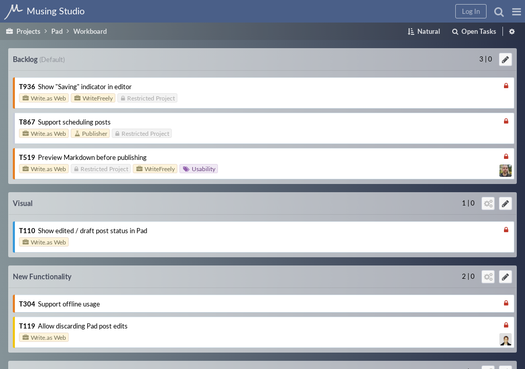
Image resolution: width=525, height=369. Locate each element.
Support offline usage (493, 84)
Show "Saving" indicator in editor (193, 84)
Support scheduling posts (183, 129)
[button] (351, 11)
